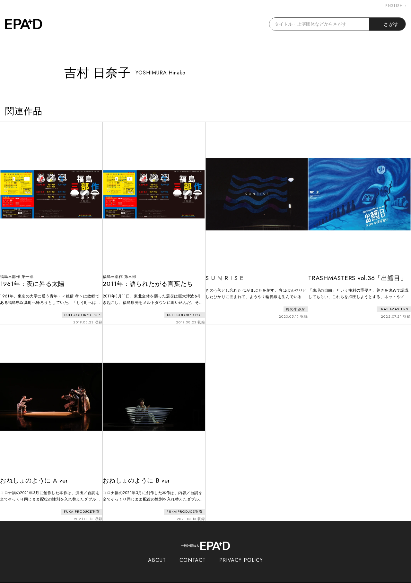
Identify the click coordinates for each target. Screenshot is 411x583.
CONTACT (192, 553)
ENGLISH (395, 6)
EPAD (199, 579)
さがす (387, 24)
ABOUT (157, 553)
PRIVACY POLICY (241, 553)
